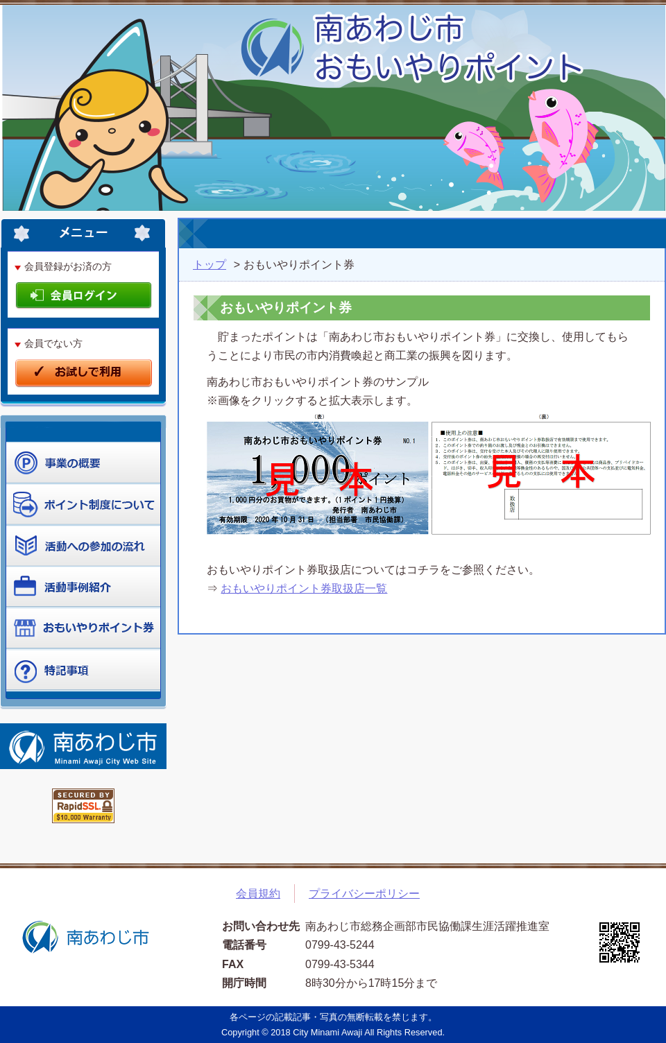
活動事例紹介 (83, 587)
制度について (83, 546)
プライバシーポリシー (364, 893)
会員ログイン (83, 296)
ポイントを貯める (83, 462)
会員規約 (258, 893)
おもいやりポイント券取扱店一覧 (304, 588)
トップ (209, 264)
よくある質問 (83, 670)
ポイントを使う (83, 504)
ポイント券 (83, 629)
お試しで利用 (83, 373)
